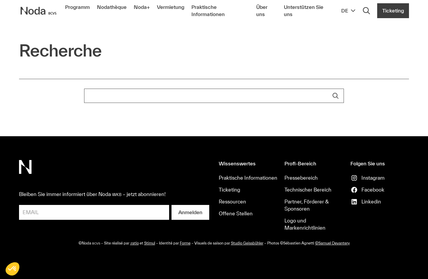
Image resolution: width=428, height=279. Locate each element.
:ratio (134, 243)
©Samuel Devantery (332, 243)
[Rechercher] (366, 10)
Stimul (149, 243)
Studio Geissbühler (247, 243)
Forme (185, 243)
